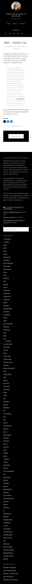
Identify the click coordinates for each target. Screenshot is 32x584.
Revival (5, 486)
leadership (6, 407)
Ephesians (6, 326)
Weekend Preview (8, 550)
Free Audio (6, 347)
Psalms (5, 462)
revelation (6, 483)
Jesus (5, 395)
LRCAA (5, 422)
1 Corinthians (7, 239)
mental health (7, 426)
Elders (5, 320)
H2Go (5, 371)
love (4, 416)
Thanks (5, 525)
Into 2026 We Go (8, 576)
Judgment (6, 401)
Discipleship (6, 314)
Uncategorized (15, 126)
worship (5, 559)
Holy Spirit (6, 383)
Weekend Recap (8, 553)
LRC (4, 419)
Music (5, 432)
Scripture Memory (8, 498)
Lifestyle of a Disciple (9, 567)
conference (6, 293)
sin (4, 510)
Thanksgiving (7, 528)
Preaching (6, 459)
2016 (4, 245)
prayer (5, 456)
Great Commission (8, 368)
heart (4, 377)
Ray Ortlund (6, 465)
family (5, 336)
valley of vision (7, 538)
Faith (4, 333)
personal (5, 447)
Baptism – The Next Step (10, 573)
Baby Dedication (8, 263)
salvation (6, 492)
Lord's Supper (7, 413)
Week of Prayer (8, 547)
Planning (5, 453)
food (4, 339)
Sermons (6, 501)
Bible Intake (6, 266)
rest (4, 474)
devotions (6, 311)
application (6, 260)
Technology (6, 522)
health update (7, 374)
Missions (5, 429)
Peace (5, 444)
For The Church (7, 344)
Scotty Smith (7, 495)
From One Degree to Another (16, 15)
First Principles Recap (9, 570)
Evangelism (6, 330)
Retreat (5, 480)
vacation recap (7, 534)
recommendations (8, 471)
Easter (5, 317)
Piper (4, 450)
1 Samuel (6, 242)
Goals (5, 353)
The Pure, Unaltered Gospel (11, 212)
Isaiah (5, 392)
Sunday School (7, 519)
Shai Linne (6, 507)
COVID (5, 302)
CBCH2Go (6, 278)
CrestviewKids (7, 308)
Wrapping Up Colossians (10, 579)
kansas (5, 404)
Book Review (7, 269)
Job (4, 398)
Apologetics (6, 257)
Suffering (6, 516)
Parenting (6, 438)
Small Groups (7, 513)
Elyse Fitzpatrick (8, 323)
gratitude (6, 365)
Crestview (6, 305)
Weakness (6, 544)
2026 (4, 248)
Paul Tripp (6, 441)
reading (5, 468)
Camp (5, 275)
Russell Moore (7, 489)
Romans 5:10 (20, 99)
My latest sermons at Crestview (13, 208)
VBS (4, 541)
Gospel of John (7, 362)
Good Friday (7, 356)
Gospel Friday (7, 359)
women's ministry (8, 556)
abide (5, 251)
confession (6, 299)
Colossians (6, 290)
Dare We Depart (8, 217)
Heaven (5, 380)
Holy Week (6, 386)
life (4, 410)
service (5, 504)
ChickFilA (8, 341)
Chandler (5, 284)
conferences (7, 296)
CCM (4, 281)
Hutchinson (6, 389)
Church (5, 287)
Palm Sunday (7, 435)
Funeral (5, 350)
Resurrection (7, 477)
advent (5, 254)
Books (5, 272)
